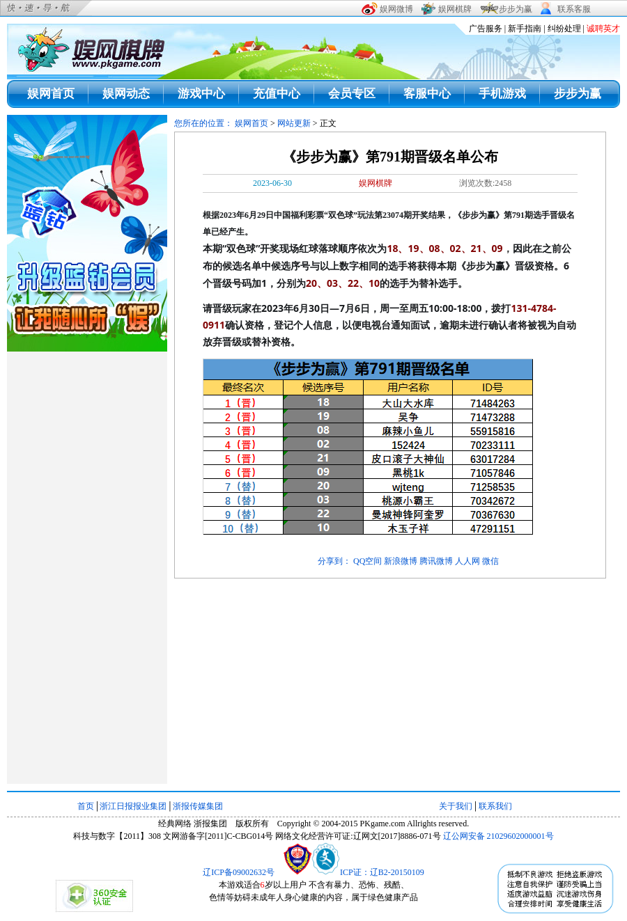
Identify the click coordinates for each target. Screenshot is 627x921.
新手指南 (524, 28)
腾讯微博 (436, 561)
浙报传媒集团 (198, 806)
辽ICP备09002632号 (238, 872)
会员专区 (352, 93)
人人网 (467, 561)
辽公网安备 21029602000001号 (498, 836)
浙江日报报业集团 (133, 806)
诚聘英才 (603, 28)
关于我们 (455, 806)
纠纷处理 (564, 28)
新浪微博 (400, 561)
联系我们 (495, 806)
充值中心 (276, 93)
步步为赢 (577, 93)
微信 (490, 561)
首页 (85, 806)
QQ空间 (367, 561)
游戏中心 (201, 93)
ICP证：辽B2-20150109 (382, 872)
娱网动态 (126, 93)
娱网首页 (51, 93)
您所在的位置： (204, 123)
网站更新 (294, 123)
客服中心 (427, 93)
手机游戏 (502, 93)
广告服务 (485, 28)
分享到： (334, 561)
